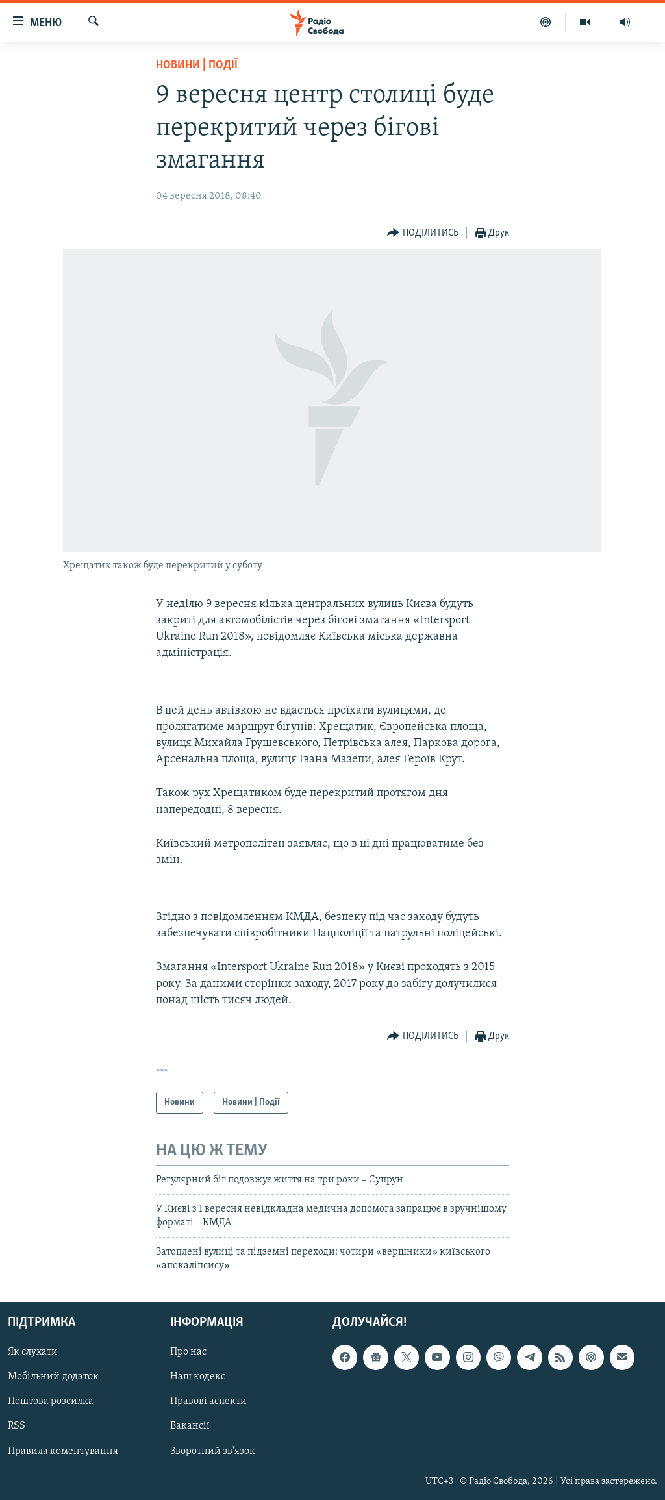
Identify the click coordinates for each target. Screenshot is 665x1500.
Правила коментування (63, 1450)
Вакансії (190, 1426)
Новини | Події (197, 65)
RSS (16, 1426)
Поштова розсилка (51, 1401)
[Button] (422, 233)
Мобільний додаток (53, 1376)
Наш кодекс (197, 1376)
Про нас (188, 1352)
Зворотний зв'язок (212, 1450)
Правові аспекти (208, 1401)
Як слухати (33, 1352)
